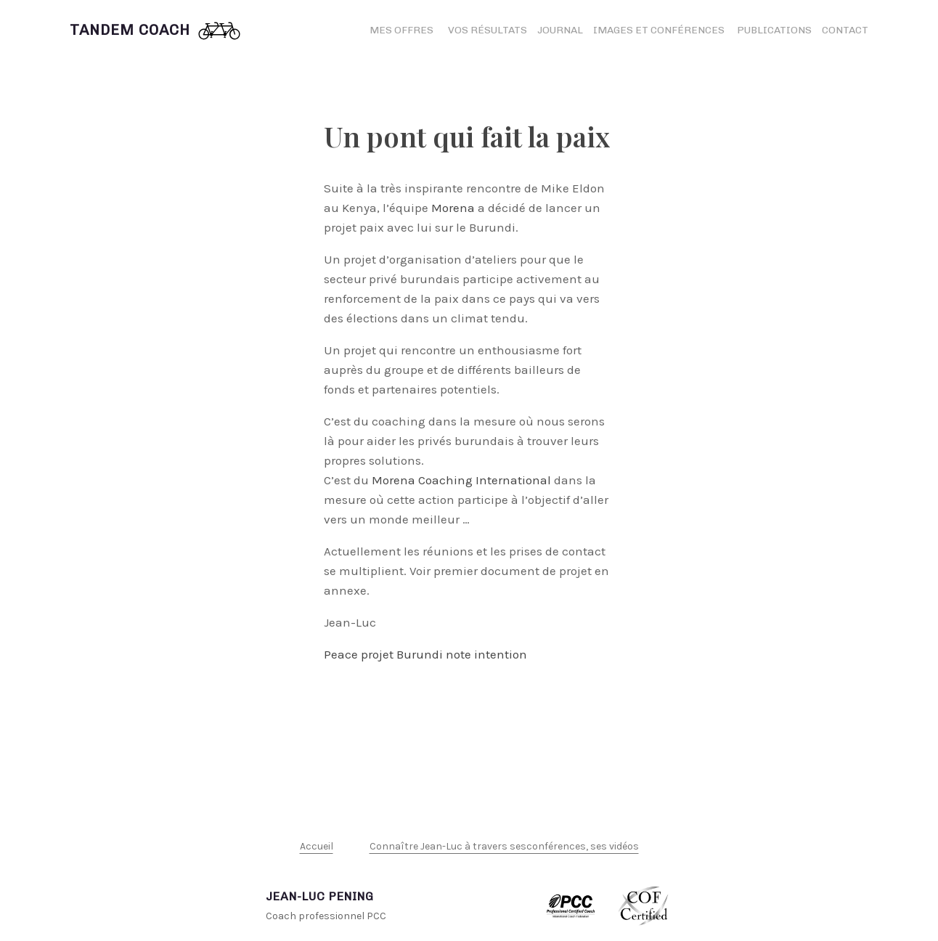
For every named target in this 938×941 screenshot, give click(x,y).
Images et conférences (660, 30)
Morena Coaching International (461, 480)
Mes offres (401, 30)
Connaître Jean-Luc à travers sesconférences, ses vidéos (504, 846)
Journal (560, 30)
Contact (845, 30)
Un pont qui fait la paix (467, 136)
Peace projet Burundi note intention (425, 654)
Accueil (316, 846)
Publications (774, 30)
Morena (453, 207)
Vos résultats (487, 30)
